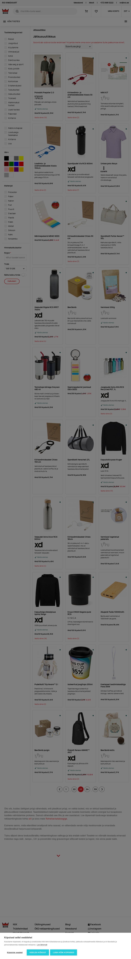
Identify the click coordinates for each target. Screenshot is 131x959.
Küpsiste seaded (15, 952)
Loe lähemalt (42, 945)
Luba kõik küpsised (63, 952)
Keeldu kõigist (38, 952)
